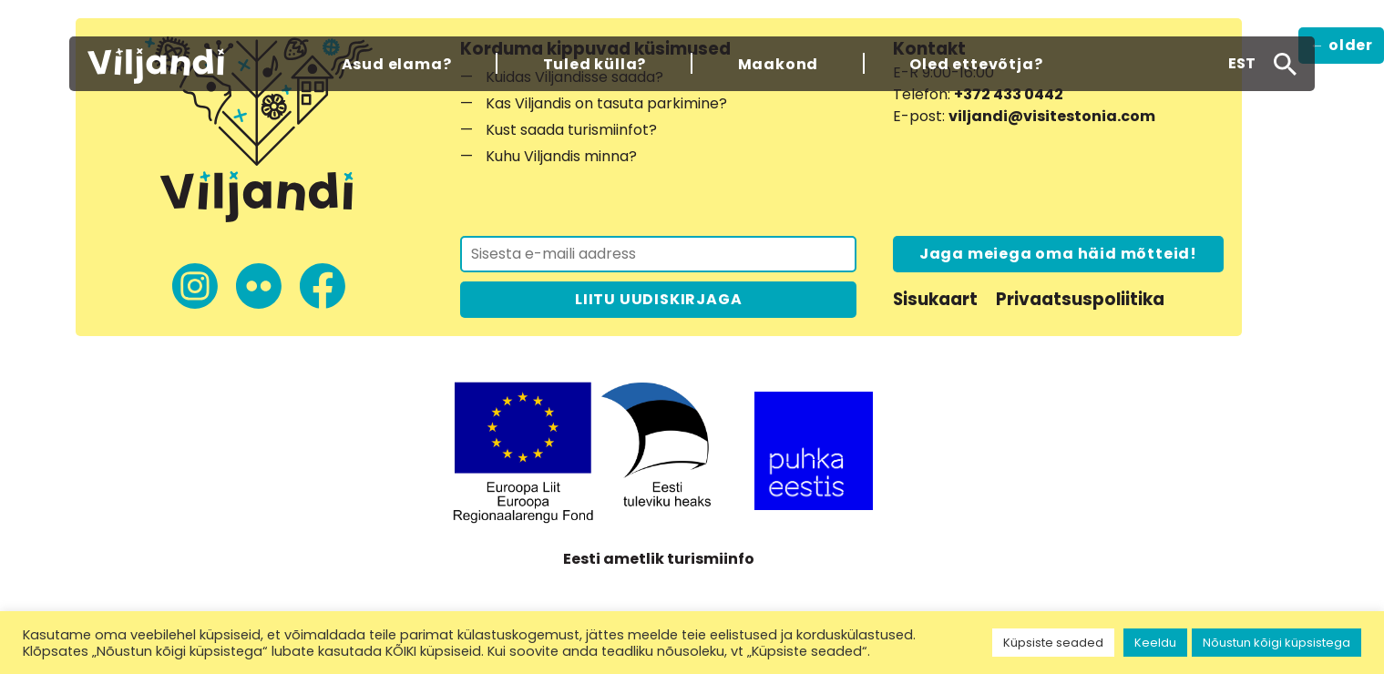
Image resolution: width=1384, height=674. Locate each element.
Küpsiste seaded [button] (1053, 642)
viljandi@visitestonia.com (1051, 116)
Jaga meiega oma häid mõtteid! (1058, 253)
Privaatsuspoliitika (1080, 299)
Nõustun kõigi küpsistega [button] (1276, 642)
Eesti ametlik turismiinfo (658, 558)
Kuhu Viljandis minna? (561, 156)
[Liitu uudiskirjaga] (658, 254)
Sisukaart (935, 299)
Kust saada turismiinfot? (571, 129)
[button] (1242, 64)
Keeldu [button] (1155, 642)
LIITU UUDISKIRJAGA (658, 299)
